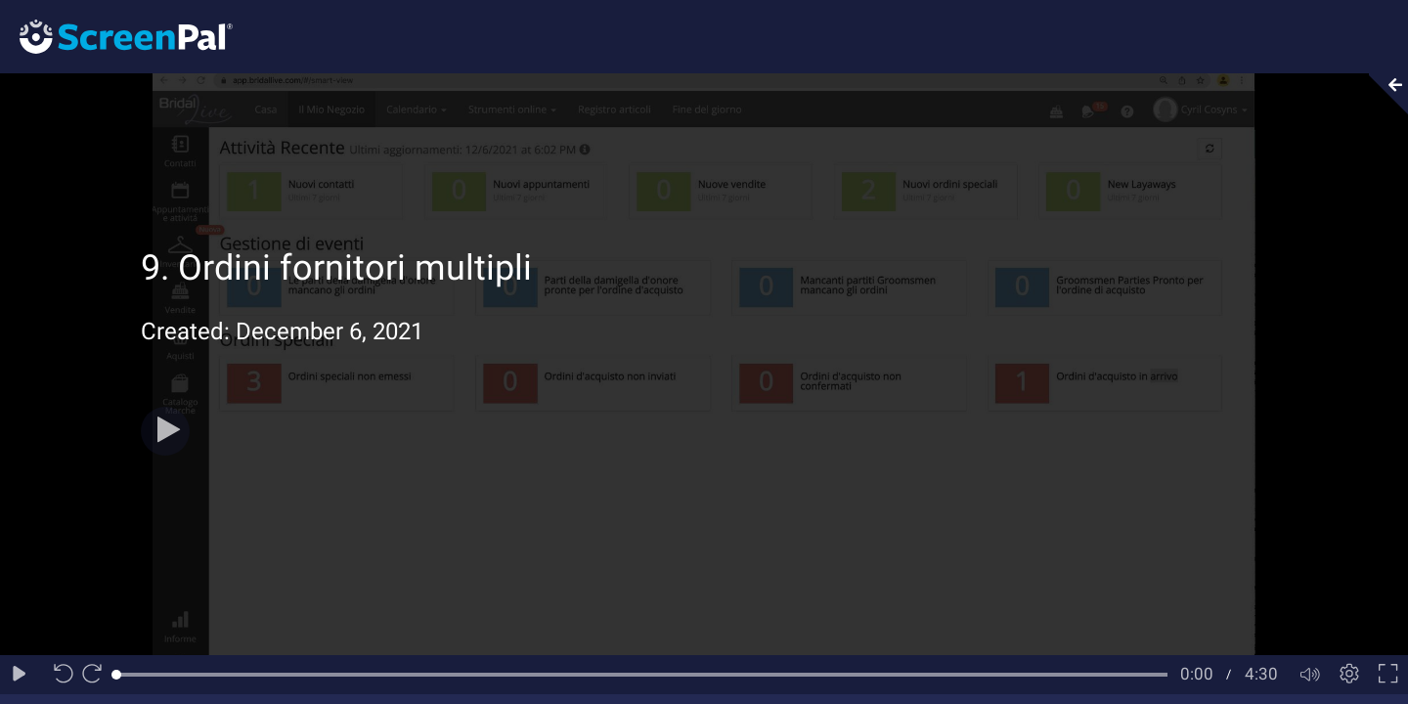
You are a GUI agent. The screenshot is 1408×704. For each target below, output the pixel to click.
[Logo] (116, 35)
